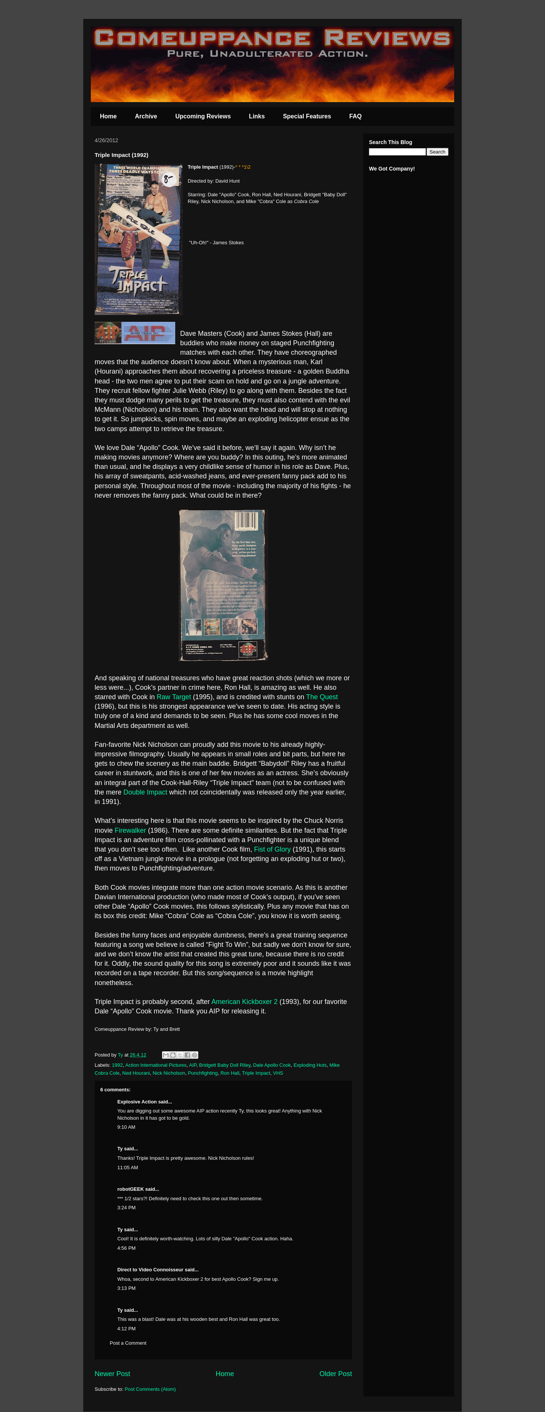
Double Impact (145, 792)
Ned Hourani (136, 1073)
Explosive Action (137, 1102)
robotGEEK (130, 1189)
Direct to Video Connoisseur (150, 1269)
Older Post (335, 1374)
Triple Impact (256, 1073)
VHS (278, 1073)
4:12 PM (126, 1328)
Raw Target (174, 697)
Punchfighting (203, 1073)
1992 (117, 1065)
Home (108, 116)
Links (257, 116)
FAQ (355, 116)
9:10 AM (126, 1127)
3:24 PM (126, 1207)
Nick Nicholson (169, 1073)
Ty (120, 1148)
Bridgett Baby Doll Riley (225, 1065)
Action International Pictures (156, 1065)
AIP (192, 1065)
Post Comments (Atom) (150, 1389)
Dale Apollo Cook (272, 1065)
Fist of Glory (272, 849)
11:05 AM (127, 1167)
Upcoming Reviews (203, 116)
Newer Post (112, 1374)
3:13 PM (126, 1288)
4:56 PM (126, 1248)
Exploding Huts (310, 1065)
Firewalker (130, 830)
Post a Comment (128, 1343)
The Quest (322, 697)
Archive (146, 116)
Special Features (307, 116)
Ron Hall (229, 1073)
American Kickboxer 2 (244, 1001)
